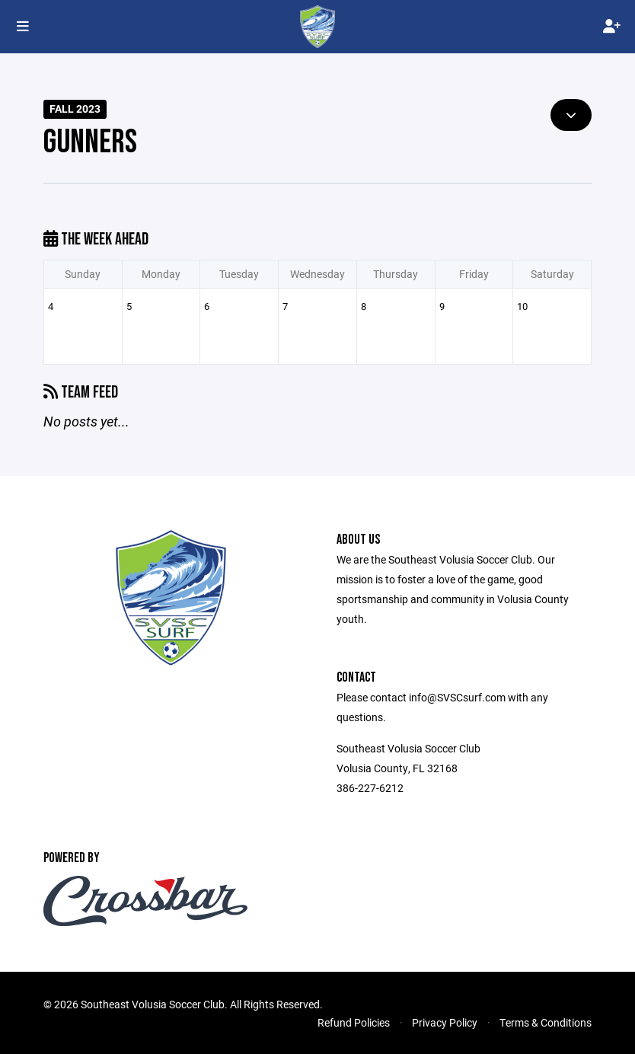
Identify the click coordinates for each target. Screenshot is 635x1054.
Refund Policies (354, 1022)
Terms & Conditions (545, 1022)
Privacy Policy (444, 1022)
